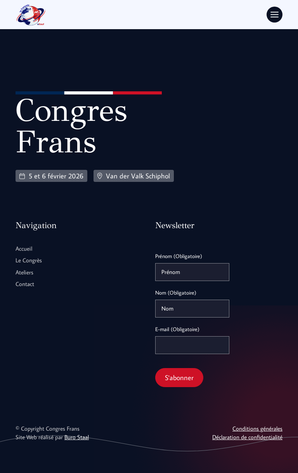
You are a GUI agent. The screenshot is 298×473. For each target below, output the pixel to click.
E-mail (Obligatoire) (177, 329)
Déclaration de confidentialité (247, 437)
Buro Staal (76, 437)
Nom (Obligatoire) (175, 292)
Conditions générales (257, 428)
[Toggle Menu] (274, 15)
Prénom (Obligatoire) (178, 256)
